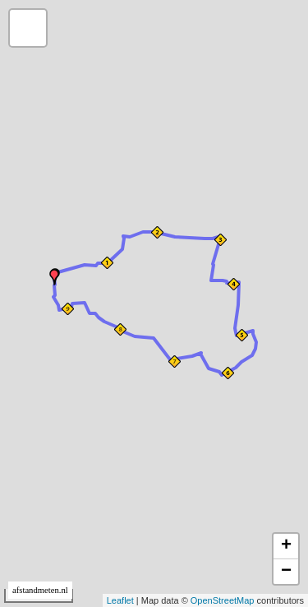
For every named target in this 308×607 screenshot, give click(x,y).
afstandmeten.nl (40, 590)
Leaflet (120, 600)
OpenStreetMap (223, 600)
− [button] (286, 571)
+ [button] (286, 546)
